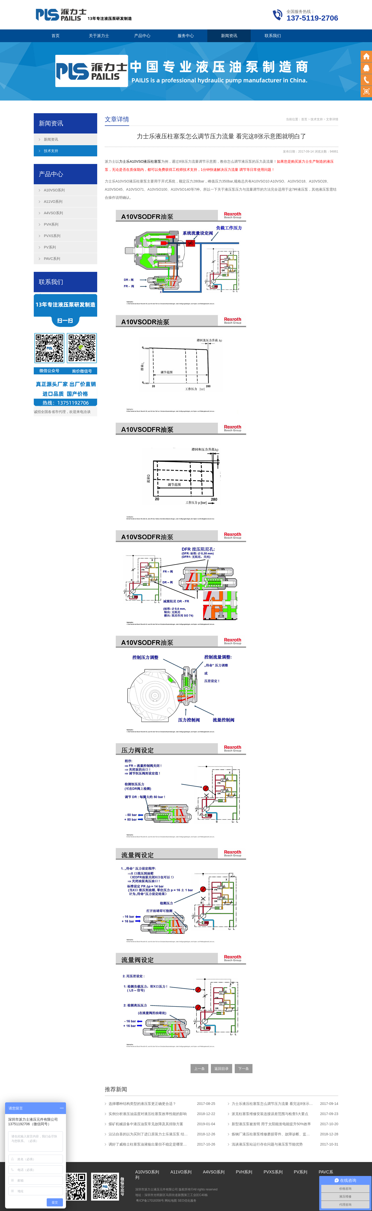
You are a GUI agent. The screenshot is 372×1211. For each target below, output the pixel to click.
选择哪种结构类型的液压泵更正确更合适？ (142, 1104)
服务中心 (186, 36)
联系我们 (273, 36)
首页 (56, 36)
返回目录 (221, 1069)
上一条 (199, 1069)
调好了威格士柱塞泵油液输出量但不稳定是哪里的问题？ (149, 1144)
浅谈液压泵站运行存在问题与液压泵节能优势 (267, 1144)
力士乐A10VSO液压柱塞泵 (140, 161)
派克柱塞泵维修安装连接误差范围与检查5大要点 (270, 1114)
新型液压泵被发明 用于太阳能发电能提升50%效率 (271, 1124)
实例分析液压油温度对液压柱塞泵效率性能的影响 (148, 1114)
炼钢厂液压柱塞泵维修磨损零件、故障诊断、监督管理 (272, 1134)
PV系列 (50, 247)
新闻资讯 (229, 36)
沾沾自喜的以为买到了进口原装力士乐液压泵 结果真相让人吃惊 (149, 1134)
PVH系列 (51, 224)
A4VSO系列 (53, 213)
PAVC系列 (52, 259)
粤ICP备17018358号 (150, 1200)
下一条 (243, 1069)
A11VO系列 (53, 202)
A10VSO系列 (54, 190)
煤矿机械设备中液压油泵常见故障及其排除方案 (146, 1124)
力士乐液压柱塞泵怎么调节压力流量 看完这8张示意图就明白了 (272, 1104)
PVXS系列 (52, 236)
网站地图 (171, 1200)
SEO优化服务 (187, 1200)
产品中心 (142, 36)
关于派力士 (99, 36)
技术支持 (51, 151)
